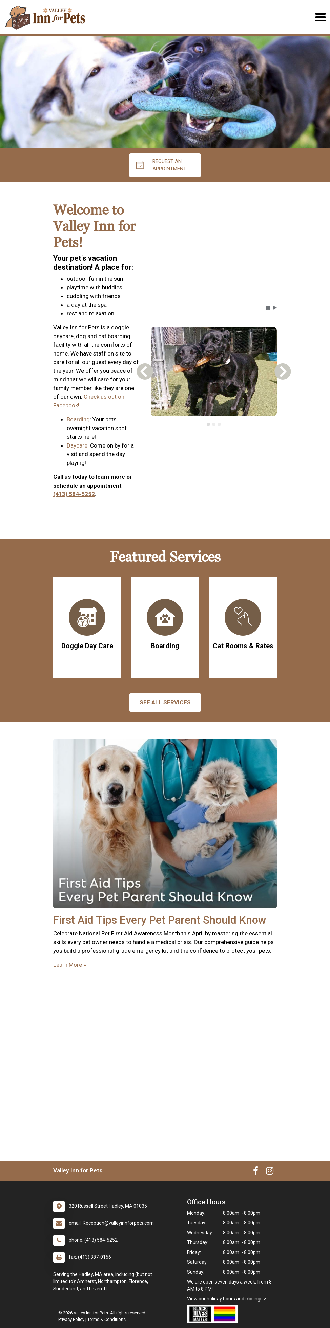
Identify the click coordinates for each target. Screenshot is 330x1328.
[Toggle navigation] (320, 17)
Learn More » (69, 964)
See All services (165, 702)
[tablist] (213, 424)
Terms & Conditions (106, 1319)
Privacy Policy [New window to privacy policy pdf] (71, 1319)
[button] (268, 307)
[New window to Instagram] (270, 1172)
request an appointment (161, 165)
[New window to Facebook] (256, 1172)
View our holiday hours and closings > (226, 1299)
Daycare (77, 445)
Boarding (78, 419)
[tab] (208, 424)
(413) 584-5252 (74, 494)
